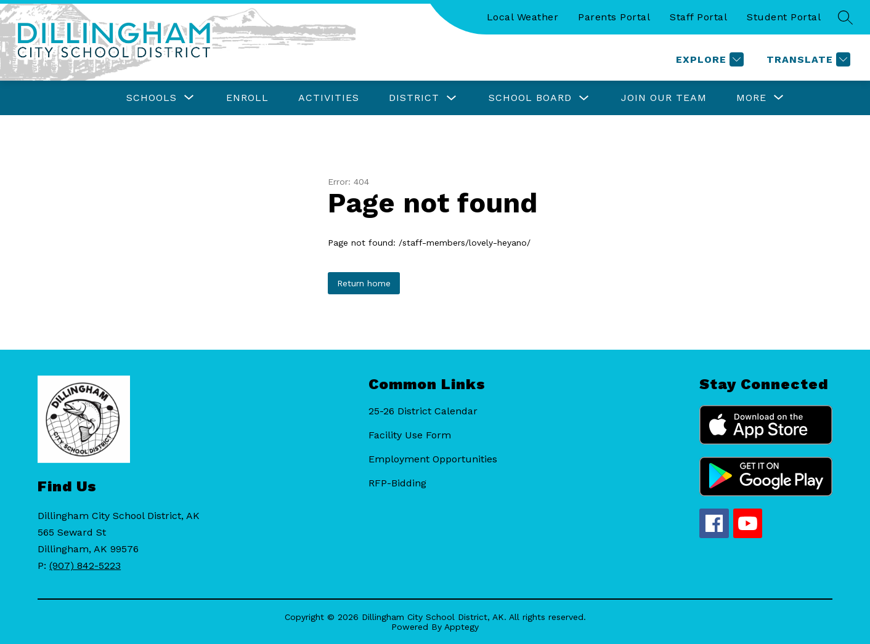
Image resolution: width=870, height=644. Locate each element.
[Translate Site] (806, 59)
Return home (364, 283)
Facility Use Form (409, 435)
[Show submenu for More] (751, 98)
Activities (328, 97)
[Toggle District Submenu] (451, 98)
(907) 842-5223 (85, 565)
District (414, 97)
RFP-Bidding (397, 483)
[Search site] (845, 17)
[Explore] (708, 59)
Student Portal (784, 17)
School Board (530, 97)
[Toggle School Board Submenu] (584, 98)
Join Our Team (664, 97)
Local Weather (523, 17)
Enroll (247, 97)
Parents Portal (614, 17)
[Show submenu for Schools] (151, 98)
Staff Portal (698, 17)
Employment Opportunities (432, 459)
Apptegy (461, 627)
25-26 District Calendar (423, 411)
